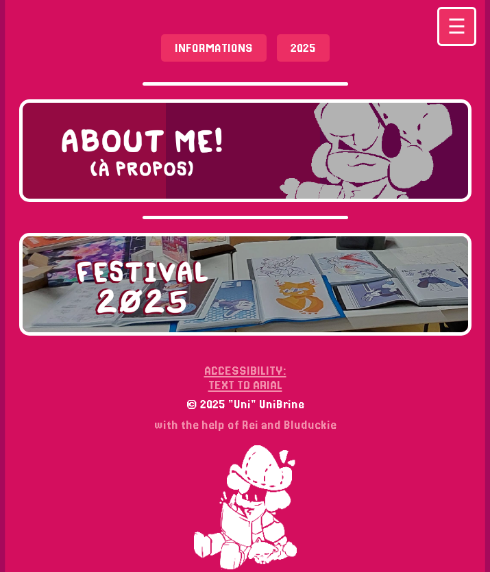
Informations (214, 48)
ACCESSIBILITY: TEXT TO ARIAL (245, 377)
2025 (303, 48)
